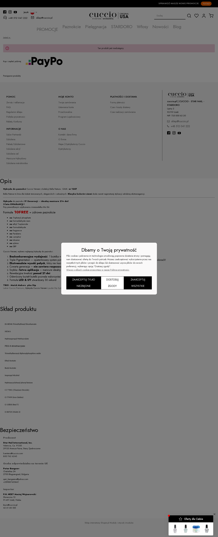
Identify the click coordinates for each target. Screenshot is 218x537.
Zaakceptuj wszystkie (138, 283)
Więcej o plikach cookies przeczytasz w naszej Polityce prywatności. (97, 269)
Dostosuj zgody (112, 283)
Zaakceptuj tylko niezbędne (83, 283)
